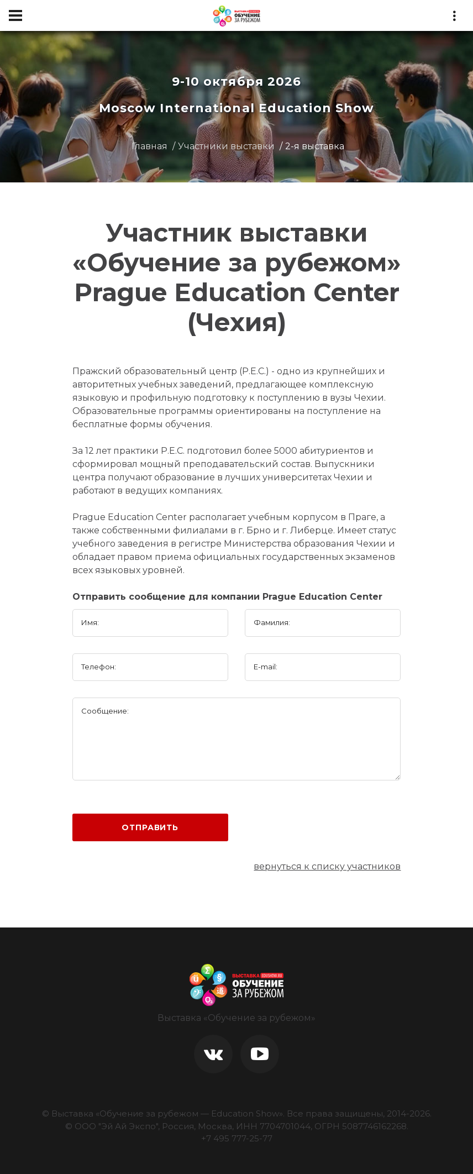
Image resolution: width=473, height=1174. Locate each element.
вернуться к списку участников (327, 866)
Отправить (150, 827)
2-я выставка (314, 146)
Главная (149, 146)
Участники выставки (226, 146)
